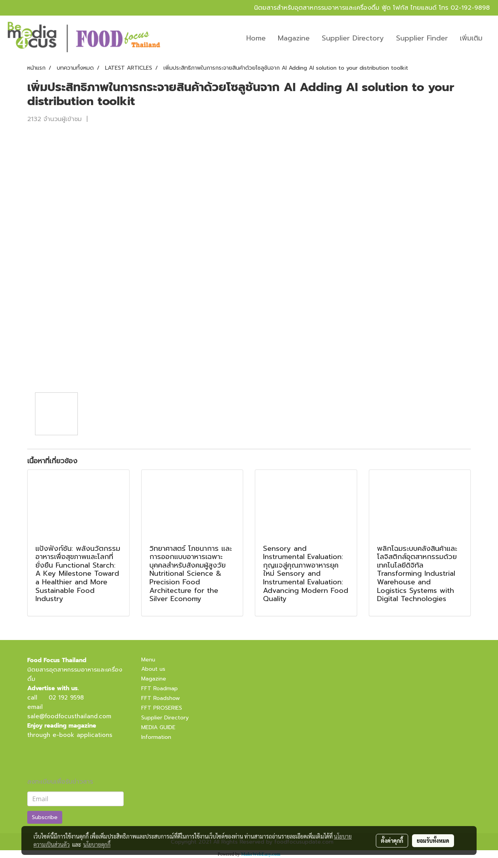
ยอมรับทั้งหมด (433, 840)
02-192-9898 (470, 7)
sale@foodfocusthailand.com (69, 716)
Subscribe (45, 817)
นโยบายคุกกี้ (96, 844)
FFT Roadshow (160, 698)
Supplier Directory (353, 38)
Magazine (294, 38)
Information (156, 737)
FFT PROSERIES (161, 708)
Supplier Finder (422, 38)
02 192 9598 (66, 697)
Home (256, 38)
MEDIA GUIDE (158, 727)
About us (153, 669)
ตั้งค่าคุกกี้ (392, 840)
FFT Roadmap (159, 688)
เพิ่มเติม (471, 38)
